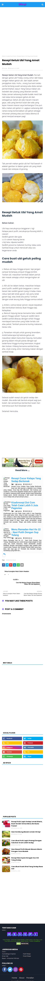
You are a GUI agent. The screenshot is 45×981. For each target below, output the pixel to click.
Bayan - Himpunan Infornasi (10, 955)
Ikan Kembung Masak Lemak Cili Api (26, 829)
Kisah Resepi (27, 951)
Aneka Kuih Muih (11, 56)
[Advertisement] (22, 32)
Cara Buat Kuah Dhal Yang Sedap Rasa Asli (27, 865)
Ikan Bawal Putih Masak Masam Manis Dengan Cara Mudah (26, 847)
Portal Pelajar (27, 953)
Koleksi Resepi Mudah (27, 978)
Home (3, 56)
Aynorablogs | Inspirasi (9, 951)
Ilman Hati (5, 953)
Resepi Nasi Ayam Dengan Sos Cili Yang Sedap (25, 856)
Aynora (5, 68)
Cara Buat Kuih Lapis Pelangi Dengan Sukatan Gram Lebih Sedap (26, 839)
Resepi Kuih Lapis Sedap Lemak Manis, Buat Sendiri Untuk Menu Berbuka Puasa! (26, 821)
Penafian (30, 975)
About (21, 975)
